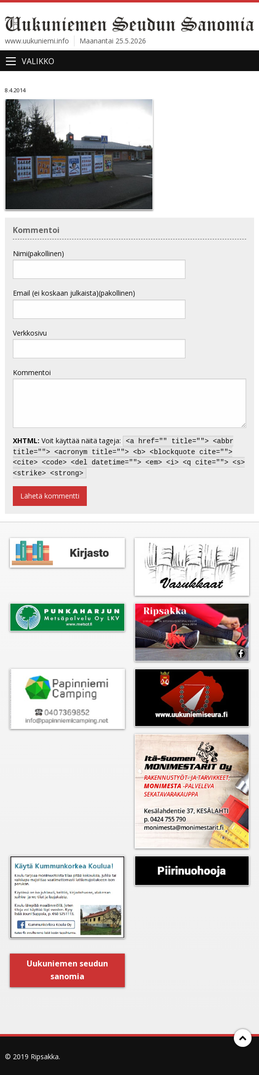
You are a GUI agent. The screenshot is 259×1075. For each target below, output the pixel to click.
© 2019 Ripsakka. (32, 1056)
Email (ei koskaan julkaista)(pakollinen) (74, 293)
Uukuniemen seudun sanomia (67, 970)
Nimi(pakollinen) (38, 253)
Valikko (38, 61)
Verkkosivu (30, 333)
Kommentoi (32, 372)
